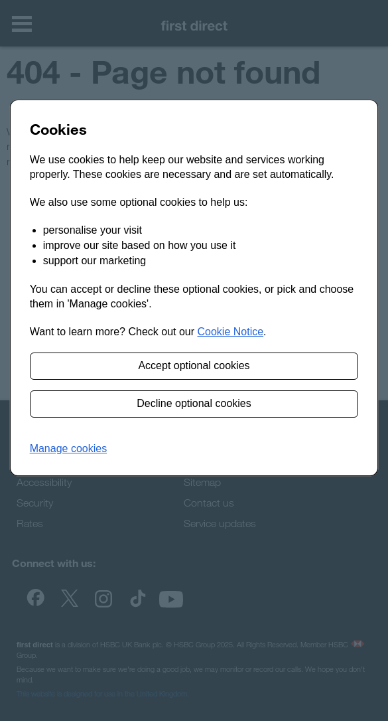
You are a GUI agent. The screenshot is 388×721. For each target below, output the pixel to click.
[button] (68, 449)
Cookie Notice (230, 331)
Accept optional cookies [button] (193, 365)
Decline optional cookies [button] (194, 403)
